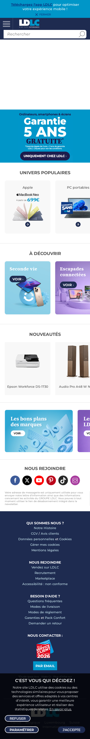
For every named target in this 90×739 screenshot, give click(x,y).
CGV (34, 533)
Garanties (32, 618)
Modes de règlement (45, 612)
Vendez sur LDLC (45, 567)
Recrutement (45, 573)
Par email (45, 666)
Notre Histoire (45, 528)
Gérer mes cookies (45, 544)
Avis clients (50, 533)
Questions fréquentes (45, 601)
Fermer (45, 15)
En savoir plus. (60, 709)
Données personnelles (36, 539)
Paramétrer (22, 730)
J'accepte (71, 730)
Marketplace (45, 578)
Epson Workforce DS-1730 (27, 386)
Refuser (18, 718)
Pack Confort (55, 618)
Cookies (65, 539)
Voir (18, 279)
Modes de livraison (45, 606)
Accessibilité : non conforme (45, 584)
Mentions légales (45, 550)
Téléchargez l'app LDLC (31, 4)
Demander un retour (45, 623)
